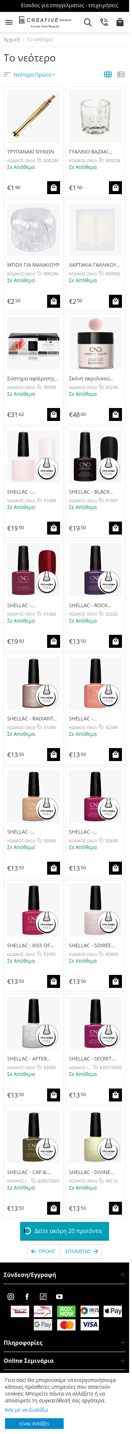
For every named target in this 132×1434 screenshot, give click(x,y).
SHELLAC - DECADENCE (21, 605)
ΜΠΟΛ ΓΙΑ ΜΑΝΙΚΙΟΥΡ (33, 264)
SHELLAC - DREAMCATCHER (88, 831)
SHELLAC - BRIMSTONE (21, 831)
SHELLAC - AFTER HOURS (27, 1058)
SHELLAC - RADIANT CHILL (30, 718)
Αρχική (12, 39)
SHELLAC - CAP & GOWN (27, 1172)
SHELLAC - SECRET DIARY (90, 1058)
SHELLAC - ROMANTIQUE (23, 491)
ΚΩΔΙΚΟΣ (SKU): (21, 160)
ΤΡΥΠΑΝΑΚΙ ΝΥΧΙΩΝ (30, 151)
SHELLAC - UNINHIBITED (85, 718)
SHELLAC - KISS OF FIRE (28, 945)
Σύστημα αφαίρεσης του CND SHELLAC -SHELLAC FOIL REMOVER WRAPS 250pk (31, 378)
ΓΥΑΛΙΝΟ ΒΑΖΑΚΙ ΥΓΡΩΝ (88, 151)
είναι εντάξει (34, 1423)
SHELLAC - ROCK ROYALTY (88, 605)
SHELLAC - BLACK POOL (89, 491)
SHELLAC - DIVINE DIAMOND (89, 1172)
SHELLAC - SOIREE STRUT (90, 945)
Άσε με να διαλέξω (26, 1409)
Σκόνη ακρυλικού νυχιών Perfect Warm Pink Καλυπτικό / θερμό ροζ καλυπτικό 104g (94, 378)
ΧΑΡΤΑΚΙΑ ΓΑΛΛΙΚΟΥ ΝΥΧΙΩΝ (92, 264)
